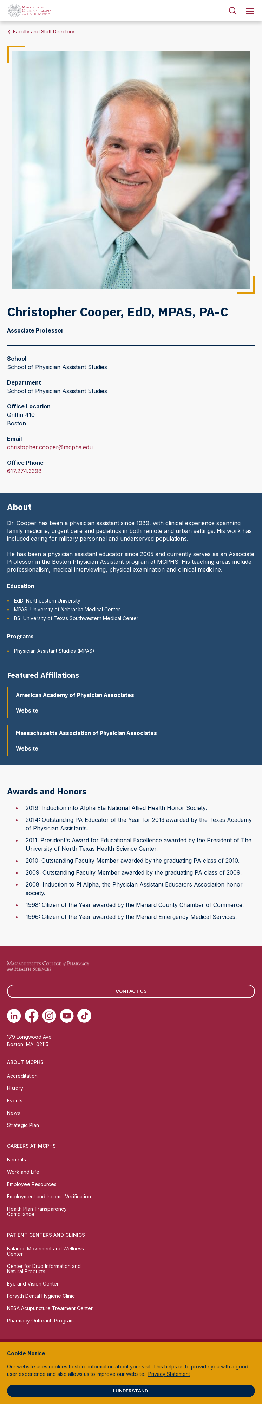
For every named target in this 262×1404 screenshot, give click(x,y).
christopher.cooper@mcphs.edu (50, 447)
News (13, 1113)
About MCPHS (25, 1062)
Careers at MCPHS (31, 1146)
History (15, 1088)
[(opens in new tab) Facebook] (32, 1016)
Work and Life (23, 1172)
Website (30, 710)
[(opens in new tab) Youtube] (67, 1016)
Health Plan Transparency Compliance (37, 1211)
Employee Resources (32, 1184)
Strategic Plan (23, 1125)
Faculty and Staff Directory (43, 31)
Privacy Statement (169, 1374)
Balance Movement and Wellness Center (45, 1251)
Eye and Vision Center (33, 1284)
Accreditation (22, 1076)
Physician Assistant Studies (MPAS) (54, 651)
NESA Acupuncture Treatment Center (50, 1308)
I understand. (131, 1390)
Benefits (16, 1160)
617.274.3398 (24, 471)
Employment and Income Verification (49, 1196)
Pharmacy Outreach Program (40, 1321)
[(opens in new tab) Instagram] (49, 1016)
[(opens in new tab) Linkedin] (14, 1016)
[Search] (232, 10)
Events (14, 1100)
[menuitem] (232, 10)
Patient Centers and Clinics (46, 1235)
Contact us (131, 991)
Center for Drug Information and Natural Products (44, 1268)
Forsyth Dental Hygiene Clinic (41, 1296)
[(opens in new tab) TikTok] (84, 1016)
